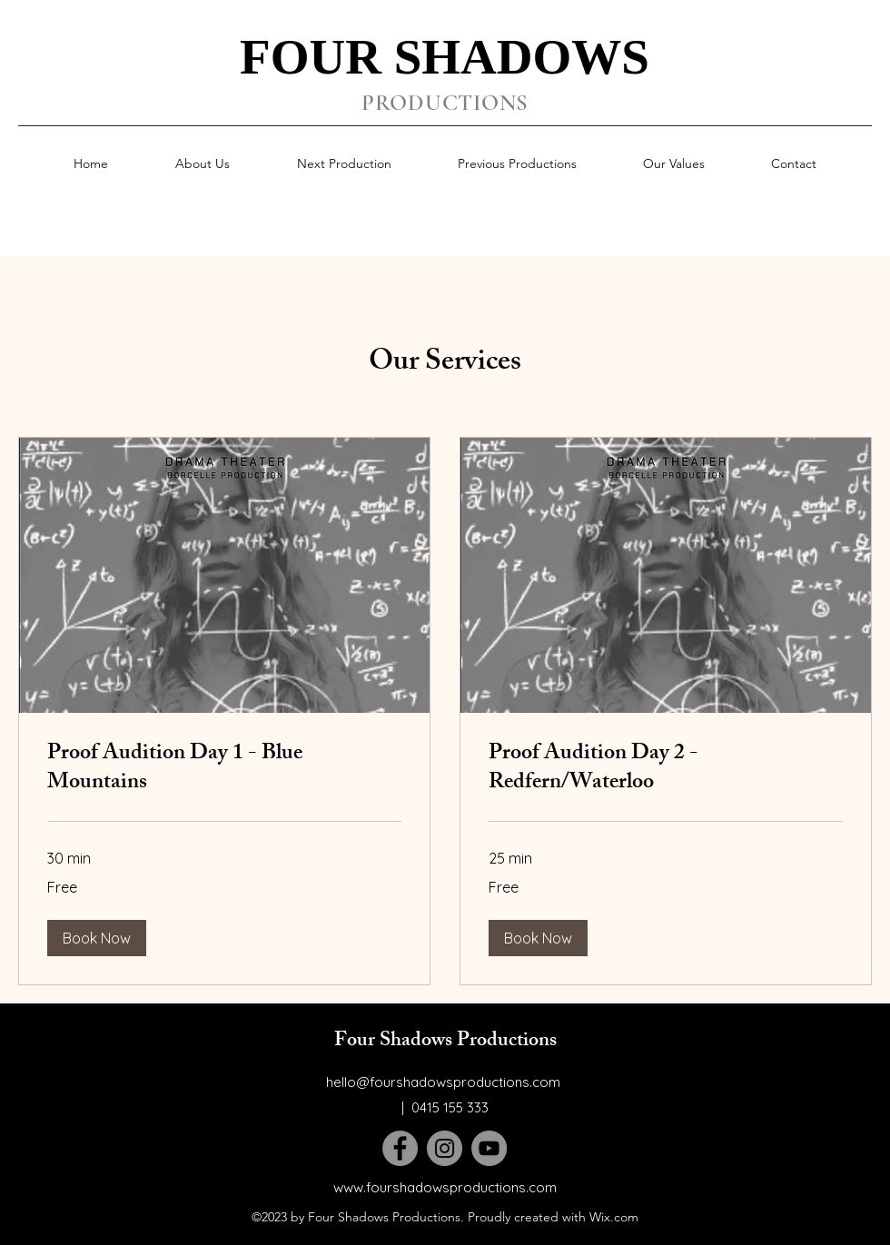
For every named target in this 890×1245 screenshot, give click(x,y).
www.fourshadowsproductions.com (445, 1187)
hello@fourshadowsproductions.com (443, 1082)
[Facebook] (400, 1148)
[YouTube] (489, 1148)
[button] (96, 938)
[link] (224, 770)
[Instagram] (444, 1148)
